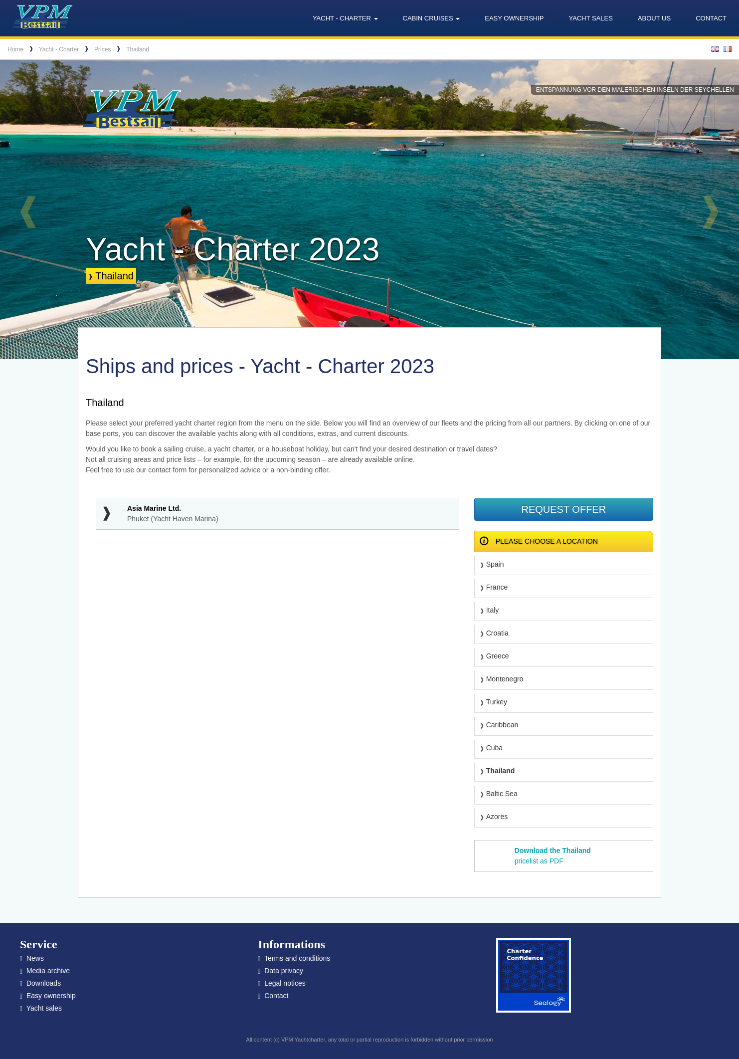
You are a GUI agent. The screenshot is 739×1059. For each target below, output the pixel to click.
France (497, 587)
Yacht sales (591, 18)
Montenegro (505, 679)
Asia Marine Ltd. (154, 508)
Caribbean (502, 725)
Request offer (563, 509)
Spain (495, 564)
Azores (497, 817)
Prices (102, 49)
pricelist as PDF (553, 856)
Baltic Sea (502, 794)
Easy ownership (514, 18)
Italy (492, 610)
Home (15, 49)
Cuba (494, 748)
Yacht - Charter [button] (345, 18)
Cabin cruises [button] (431, 18)
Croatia (497, 633)
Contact (711, 18)
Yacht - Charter (59, 49)
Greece (497, 656)
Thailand (137, 49)
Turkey (496, 702)
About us (654, 18)
